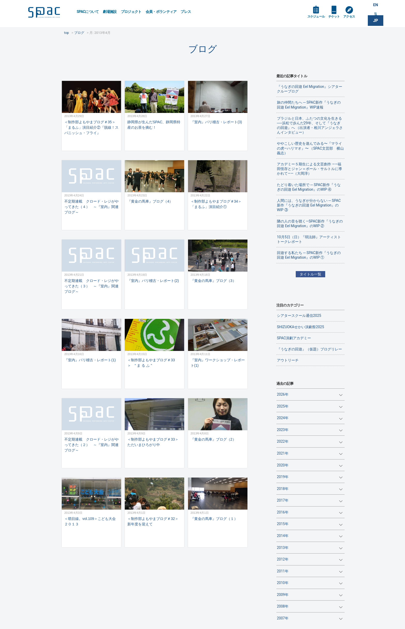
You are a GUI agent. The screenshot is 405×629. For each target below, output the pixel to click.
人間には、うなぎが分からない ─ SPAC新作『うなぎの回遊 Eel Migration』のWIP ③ (309, 205)
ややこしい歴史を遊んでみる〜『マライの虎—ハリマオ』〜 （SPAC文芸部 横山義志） (310, 148)
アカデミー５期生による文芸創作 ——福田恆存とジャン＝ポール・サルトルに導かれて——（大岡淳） (309, 168)
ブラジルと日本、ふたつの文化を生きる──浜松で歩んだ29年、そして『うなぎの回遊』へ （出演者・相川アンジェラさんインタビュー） (310, 125)
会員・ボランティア (161, 12)
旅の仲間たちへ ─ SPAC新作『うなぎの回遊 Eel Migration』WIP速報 (309, 104)
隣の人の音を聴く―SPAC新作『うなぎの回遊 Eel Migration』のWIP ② (310, 223)
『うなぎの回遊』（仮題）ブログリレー (309, 349)
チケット (338, 19)
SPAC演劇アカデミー (294, 338)
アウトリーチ (288, 360)
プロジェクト (131, 12)
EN (375, 5)
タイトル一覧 (310, 274)
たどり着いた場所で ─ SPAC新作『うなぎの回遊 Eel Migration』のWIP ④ (309, 187)
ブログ (202, 49)
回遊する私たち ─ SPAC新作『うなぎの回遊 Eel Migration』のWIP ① (309, 255)
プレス (186, 12)
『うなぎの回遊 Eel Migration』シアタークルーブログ (309, 89)
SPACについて (88, 12)
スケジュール (317, 19)
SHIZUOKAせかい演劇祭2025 (300, 327)
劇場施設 (109, 12)
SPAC (48, 13)
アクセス (354, 19)
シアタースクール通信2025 (299, 315)
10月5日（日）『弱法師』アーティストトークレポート (309, 239)
